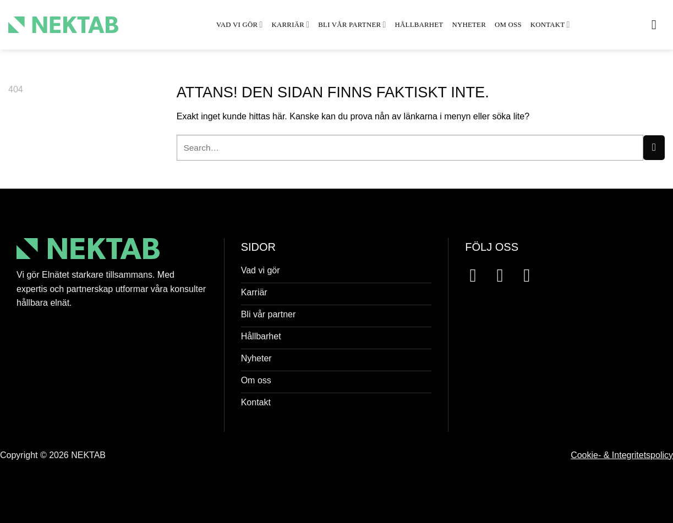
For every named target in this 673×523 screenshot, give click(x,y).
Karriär (291, 24)
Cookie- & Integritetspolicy (622, 455)
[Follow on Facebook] (478, 275)
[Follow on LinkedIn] (532, 275)
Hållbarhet (419, 25)
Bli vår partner (352, 24)
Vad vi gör (239, 24)
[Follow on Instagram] (505, 275)
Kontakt (550, 24)
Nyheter (469, 25)
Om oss (508, 25)
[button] (658, 24)
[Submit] (654, 148)
